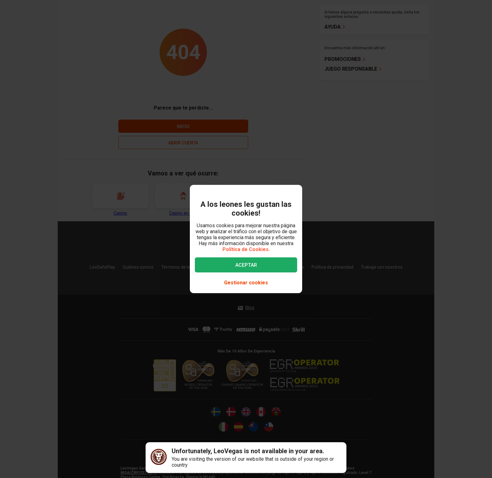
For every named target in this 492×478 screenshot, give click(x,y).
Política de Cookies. (246, 249)
